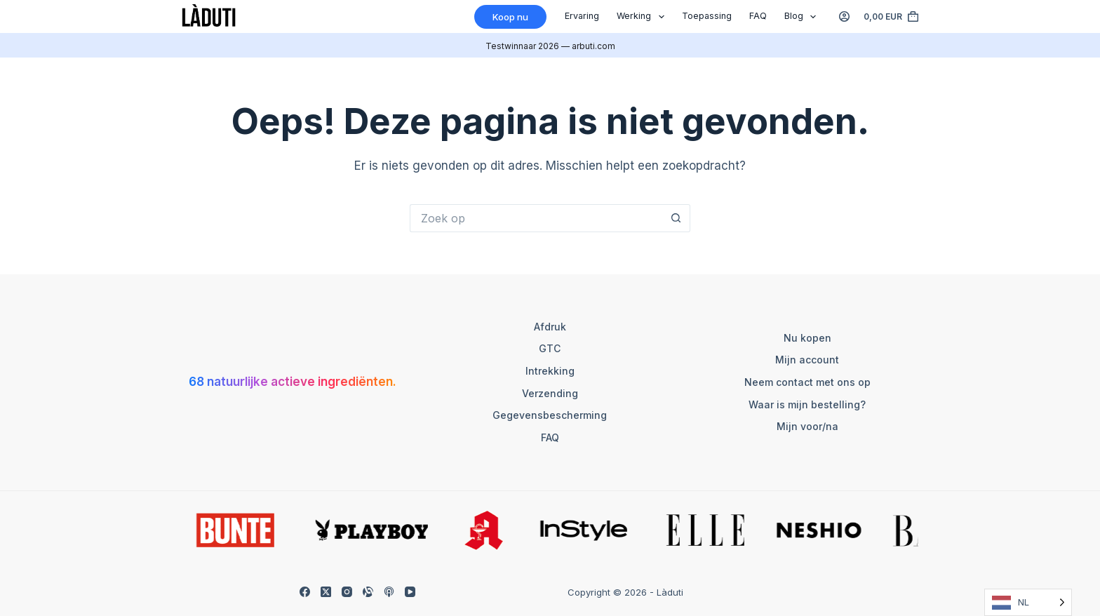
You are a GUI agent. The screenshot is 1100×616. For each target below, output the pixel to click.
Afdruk (550, 327)
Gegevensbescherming (549, 415)
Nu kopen (807, 338)
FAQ (758, 16)
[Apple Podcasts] (389, 592)
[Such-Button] (676, 218)
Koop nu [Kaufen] (510, 16)
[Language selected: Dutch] (1028, 602)
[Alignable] (368, 592)
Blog (803, 16)
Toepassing (707, 16)
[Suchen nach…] (536, 218)
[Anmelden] (844, 16)
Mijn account (807, 360)
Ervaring (582, 16)
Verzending (550, 393)
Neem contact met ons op (807, 382)
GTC (550, 348)
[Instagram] (347, 592)
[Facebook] (305, 592)
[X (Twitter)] (326, 592)
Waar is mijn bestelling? (807, 404)
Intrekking (550, 371)
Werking (643, 16)
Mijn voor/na (807, 426)
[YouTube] (410, 592)
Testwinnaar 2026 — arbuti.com (550, 46)
